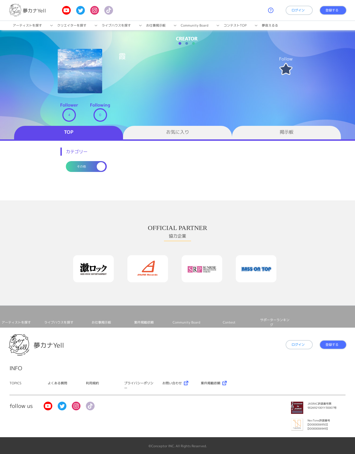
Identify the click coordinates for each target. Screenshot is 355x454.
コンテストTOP (235, 25)
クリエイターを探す (71, 25)
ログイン (298, 10)
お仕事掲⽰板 (156, 25)
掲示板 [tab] (286, 132)
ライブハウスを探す (116, 25)
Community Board (194, 25)
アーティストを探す (27, 25)
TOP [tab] (68, 132)
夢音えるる (270, 25)
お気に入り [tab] (177, 132)
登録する (331, 10)
